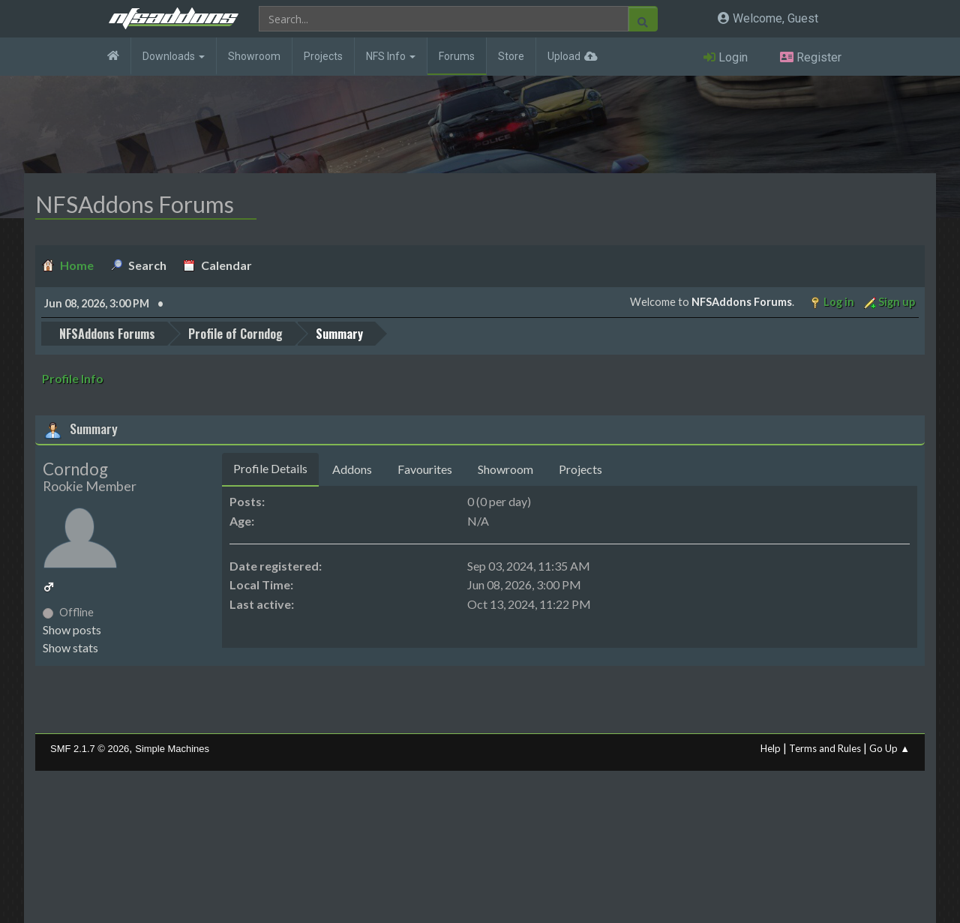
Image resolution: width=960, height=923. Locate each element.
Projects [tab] (580, 469)
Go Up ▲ (889, 748)
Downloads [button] (173, 56)
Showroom (254, 56)
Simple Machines (172, 748)
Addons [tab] (352, 469)
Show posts (72, 629)
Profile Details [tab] (270, 468)
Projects (323, 56)
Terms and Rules (825, 748)
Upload (564, 56)
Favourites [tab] (425, 469)
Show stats (70, 647)
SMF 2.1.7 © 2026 (89, 748)
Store (511, 56)
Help (770, 748)
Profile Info (73, 378)
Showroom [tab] (505, 469)
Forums (457, 56)
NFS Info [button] (391, 56)
